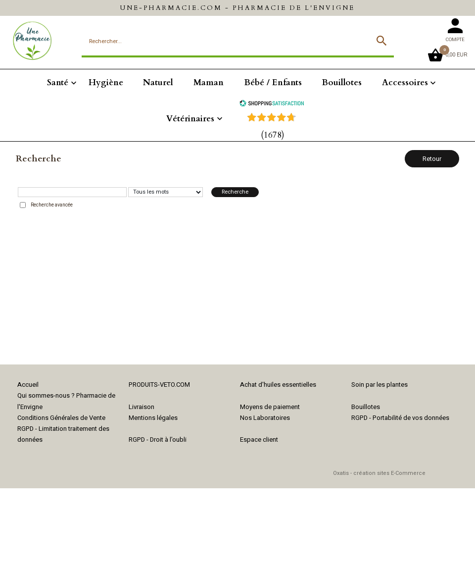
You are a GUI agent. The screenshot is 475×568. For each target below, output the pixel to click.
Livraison (141, 407)
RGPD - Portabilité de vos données (400, 417)
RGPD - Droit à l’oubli (158, 439)
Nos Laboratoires (265, 417)
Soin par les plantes (379, 384)
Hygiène (106, 82)
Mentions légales (153, 417)
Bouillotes (342, 82)
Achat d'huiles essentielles (278, 384)
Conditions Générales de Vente (61, 417)
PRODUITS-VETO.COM (159, 384)
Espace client (259, 439)
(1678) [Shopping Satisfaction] (273, 135)
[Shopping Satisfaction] (271, 104)
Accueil (28, 384)
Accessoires (405, 82)
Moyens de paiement (270, 407)
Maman (208, 82)
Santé (57, 82)
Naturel (158, 82)
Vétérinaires (190, 118)
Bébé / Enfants (273, 82)
